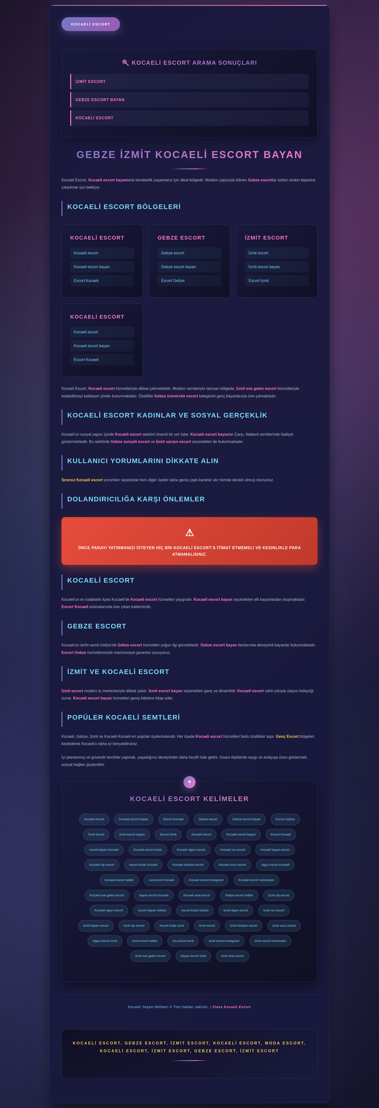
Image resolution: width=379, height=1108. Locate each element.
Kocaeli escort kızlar (148, 849)
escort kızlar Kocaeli (143, 865)
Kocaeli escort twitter (119, 880)
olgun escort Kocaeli (275, 865)
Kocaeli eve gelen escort (107, 895)
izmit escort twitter (144, 941)
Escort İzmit (259, 281)
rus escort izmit (183, 941)
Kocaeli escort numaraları (256, 880)
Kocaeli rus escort (232, 849)
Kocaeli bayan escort (275, 849)
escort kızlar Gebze (194, 910)
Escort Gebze (173, 281)
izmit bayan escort (96, 925)
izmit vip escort (134, 925)
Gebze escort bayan (178, 267)
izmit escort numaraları (270, 941)
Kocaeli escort (90, 24)
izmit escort (207, 925)
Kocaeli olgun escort (191, 849)
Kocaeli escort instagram (206, 880)
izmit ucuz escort (284, 925)
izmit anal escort (232, 956)
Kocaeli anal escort (196, 895)
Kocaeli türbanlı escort (188, 865)
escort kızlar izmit (171, 925)
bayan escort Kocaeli (153, 895)
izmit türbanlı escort (243, 925)
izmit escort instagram (224, 941)
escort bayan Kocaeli (104, 849)
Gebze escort (172, 253)
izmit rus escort (273, 910)
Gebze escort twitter (239, 895)
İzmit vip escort (278, 895)
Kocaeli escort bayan (92, 267)
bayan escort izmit (193, 956)
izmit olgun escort (236, 910)
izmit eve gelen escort (150, 956)
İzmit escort (258, 253)
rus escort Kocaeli (161, 880)
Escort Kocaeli (86, 281)
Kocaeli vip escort (102, 865)
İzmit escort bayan (264, 267)
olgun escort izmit (105, 941)
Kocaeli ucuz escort (232, 865)
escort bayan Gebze (152, 910)
